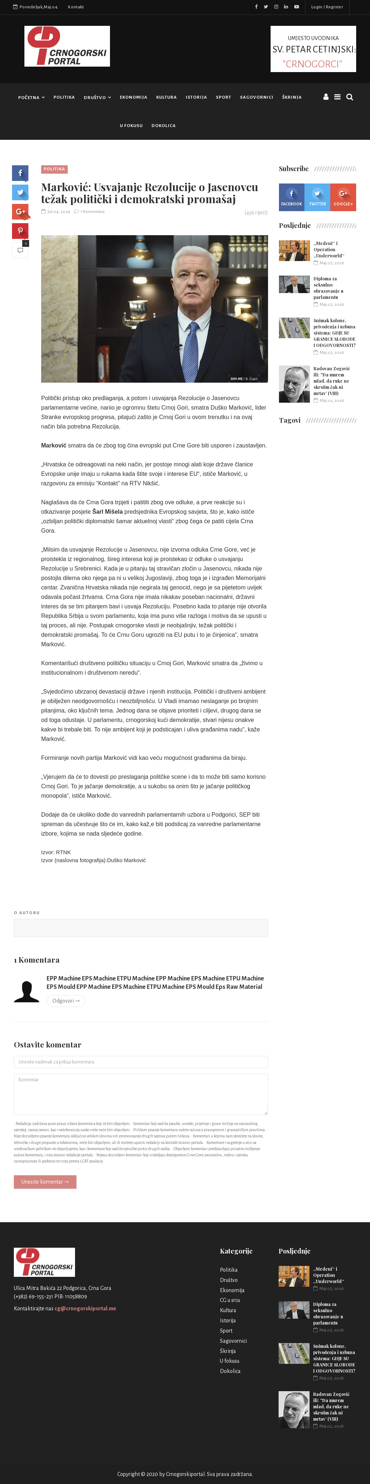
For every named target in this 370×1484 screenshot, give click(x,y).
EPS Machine (99, 978)
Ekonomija (133, 97)
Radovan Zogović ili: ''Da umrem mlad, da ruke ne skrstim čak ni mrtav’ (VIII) (332, 381)
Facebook (291, 197)
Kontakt (76, 7)
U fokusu (131, 125)
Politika (64, 97)
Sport (223, 97)
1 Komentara (89, 211)
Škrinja (292, 97)
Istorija (196, 97)
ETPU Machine (136, 978)
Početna (29, 97)
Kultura (166, 97)
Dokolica (163, 125)
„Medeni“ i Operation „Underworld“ (329, 249)
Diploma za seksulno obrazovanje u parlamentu (328, 288)
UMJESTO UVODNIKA (313, 51)
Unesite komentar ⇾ (45, 1182)
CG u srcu (230, 1300)
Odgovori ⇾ (66, 1001)
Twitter (317, 197)
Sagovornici (256, 97)
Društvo (95, 97)
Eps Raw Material (239, 987)
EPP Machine (64, 978)
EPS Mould (61, 987)
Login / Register (327, 7)
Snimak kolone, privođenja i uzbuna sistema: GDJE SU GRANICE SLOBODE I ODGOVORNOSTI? (335, 332)
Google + (343, 197)
